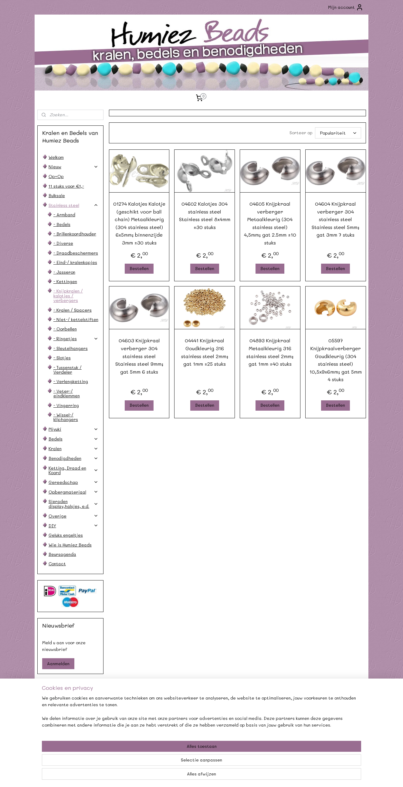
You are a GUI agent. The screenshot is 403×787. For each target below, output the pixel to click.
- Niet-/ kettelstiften (75, 319)
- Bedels (61, 224)
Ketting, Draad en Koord (73, 470)
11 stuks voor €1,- (66, 186)
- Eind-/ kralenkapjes (75, 262)
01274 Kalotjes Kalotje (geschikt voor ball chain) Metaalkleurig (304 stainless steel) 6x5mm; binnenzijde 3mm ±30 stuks (139, 223)
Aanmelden (58, 663)
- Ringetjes (75, 338)
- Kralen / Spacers (72, 310)
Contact (57, 563)
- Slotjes (62, 358)
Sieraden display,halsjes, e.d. (73, 503)
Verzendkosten (68, 717)
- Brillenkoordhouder (74, 234)
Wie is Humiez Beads (70, 545)
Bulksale (57, 195)
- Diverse (63, 243)
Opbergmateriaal (73, 492)
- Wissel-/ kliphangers (65, 417)
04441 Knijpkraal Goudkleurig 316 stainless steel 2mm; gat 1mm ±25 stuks (204, 352)
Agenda (135, 710)
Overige (73, 516)
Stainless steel (73, 205)
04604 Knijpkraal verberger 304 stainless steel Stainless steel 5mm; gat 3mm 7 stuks (335, 219)
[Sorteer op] (338, 133)
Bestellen (139, 268)
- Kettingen (65, 281)
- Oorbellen (65, 329)
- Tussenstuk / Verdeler (67, 369)
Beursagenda (62, 554)
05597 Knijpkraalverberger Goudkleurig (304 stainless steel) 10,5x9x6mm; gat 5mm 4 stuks (335, 359)
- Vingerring (66, 405)
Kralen (73, 448)
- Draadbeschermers (75, 253)
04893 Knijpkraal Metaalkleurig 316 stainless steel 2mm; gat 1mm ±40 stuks (269, 352)
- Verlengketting (70, 381)
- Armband (64, 214)
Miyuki (73, 429)
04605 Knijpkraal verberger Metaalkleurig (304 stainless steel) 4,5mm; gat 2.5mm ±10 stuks (270, 223)
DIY (73, 526)
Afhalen (135, 717)
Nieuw (73, 166)
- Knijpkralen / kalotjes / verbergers (68, 295)
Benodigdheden (73, 458)
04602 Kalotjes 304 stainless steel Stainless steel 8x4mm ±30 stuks (204, 215)
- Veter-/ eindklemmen (66, 393)
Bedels (73, 439)
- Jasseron (64, 272)
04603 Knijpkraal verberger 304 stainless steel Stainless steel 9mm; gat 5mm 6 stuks (139, 356)
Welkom (56, 157)
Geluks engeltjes (66, 535)
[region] (161, 763)
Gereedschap (73, 482)
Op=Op (56, 176)
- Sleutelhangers (70, 348)
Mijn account (345, 7)
